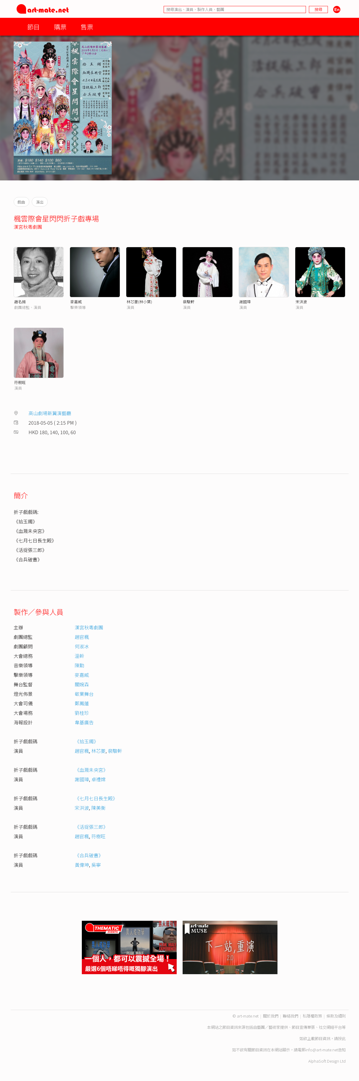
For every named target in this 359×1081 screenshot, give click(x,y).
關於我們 (270, 1016)
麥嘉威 (76, 301)
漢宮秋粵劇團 (28, 226)
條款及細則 (336, 1016)
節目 (33, 26)
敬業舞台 (84, 693)
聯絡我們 (290, 1016)
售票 (87, 26)
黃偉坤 (82, 864)
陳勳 (79, 665)
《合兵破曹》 (89, 855)
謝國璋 (245, 301)
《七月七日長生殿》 (96, 798)
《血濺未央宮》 (91, 769)
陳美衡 (98, 807)
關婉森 (82, 684)
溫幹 (79, 655)
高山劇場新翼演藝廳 (49, 413)
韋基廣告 (84, 722)
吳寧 (96, 864)
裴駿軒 (188, 301)
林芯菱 (98, 750)
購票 (60, 26)
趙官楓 (82, 636)
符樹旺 (20, 382)
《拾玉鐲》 (86, 741)
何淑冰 (82, 646)
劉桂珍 (82, 712)
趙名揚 (20, 301)
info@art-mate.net (321, 1050)
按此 (342, 1038)
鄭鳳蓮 (82, 703)
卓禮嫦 (98, 779)
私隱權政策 (312, 1016)
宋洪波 (301, 301)
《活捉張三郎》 (91, 826)
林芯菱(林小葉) (139, 301)
